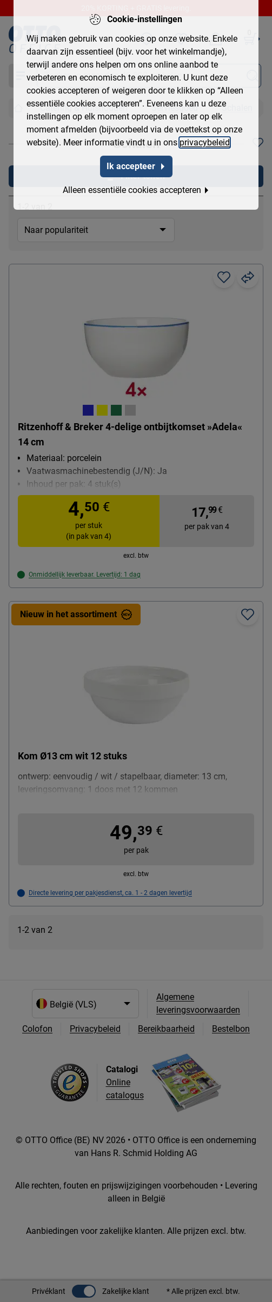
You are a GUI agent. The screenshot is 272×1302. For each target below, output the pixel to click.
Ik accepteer (136, 164)
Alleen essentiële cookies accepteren (136, 188)
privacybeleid (205, 140)
